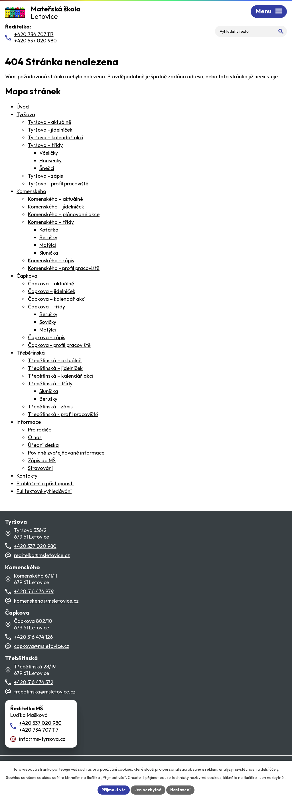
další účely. (270, 769)
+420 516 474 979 (34, 591)
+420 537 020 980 (35, 546)
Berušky (48, 237)
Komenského (31, 191)
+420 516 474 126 (33, 637)
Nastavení (180, 789)
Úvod (23, 106)
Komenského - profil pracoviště (64, 268)
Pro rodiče (39, 429)
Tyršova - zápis (45, 176)
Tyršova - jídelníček (50, 129)
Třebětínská (31, 352)
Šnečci (46, 168)
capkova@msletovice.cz (41, 646)
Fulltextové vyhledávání (44, 491)
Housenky (50, 160)
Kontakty (27, 475)
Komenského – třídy (51, 222)
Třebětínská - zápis (50, 406)
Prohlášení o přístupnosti (45, 483)
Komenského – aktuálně (55, 199)
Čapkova (27, 276)
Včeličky (48, 153)
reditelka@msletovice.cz (42, 555)
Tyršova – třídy (45, 145)
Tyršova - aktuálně (49, 122)
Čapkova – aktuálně (51, 283)
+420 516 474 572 (33, 682)
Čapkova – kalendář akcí (57, 299)
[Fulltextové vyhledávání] (251, 31)
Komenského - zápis (51, 260)
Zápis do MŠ (42, 460)
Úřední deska (43, 445)
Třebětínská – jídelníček (55, 368)
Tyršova (26, 114)
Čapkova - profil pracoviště (59, 345)
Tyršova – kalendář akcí (55, 137)
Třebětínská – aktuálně (55, 360)
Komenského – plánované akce (64, 214)
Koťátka (48, 229)
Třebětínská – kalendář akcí (60, 376)
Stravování (40, 468)
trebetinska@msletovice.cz (45, 691)
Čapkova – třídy (46, 306)
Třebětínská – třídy (50, 383)
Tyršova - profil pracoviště (58, 183)
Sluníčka (48, 252)
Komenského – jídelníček (56, 206)
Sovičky (47, 322)
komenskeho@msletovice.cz (46, 601)
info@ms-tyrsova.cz (42, 739)
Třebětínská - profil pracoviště (63, 414)
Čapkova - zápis (46, 337)
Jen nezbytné (148, 789)
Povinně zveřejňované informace (66, 452)
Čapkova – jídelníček (51, 291)
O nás (35, 437)
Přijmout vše (114, 789)
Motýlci (47, 245)
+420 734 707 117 (38, 730)
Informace (29, 422)
